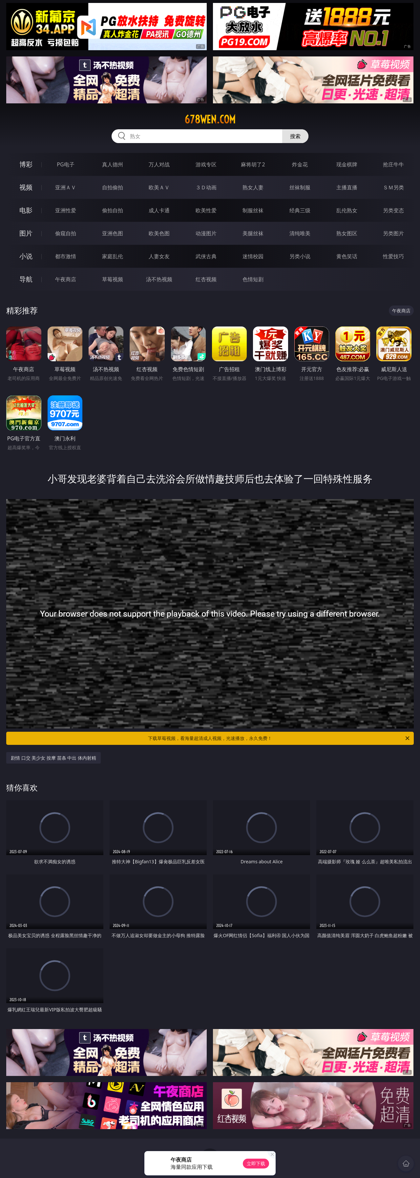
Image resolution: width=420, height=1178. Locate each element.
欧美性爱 (206, 210)
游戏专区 (206, 164)
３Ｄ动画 (206, 187)
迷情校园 (252, 256)
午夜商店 (65, 279)
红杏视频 (206, 279)
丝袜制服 (299, 187)
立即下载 (256, 1163)
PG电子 (65, 164)
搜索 (295, 136)
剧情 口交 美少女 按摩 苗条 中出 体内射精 (53, 758)
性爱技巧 (393, 256)
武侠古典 (206, 256)
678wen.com (210, 119)
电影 (25, 210)
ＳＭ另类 (393, 187)
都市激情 (65, 256)
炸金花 (300, 164)
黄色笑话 (346, 256)
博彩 (25, 164)
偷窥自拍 (65, 233)
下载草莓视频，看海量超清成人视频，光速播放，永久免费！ (279, 738)
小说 (25, 256)
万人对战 (159, 164)
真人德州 (112, 164)
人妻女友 (159, 256)
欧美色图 (159, 233)
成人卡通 (159, 210)
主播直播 (346, 187)
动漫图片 (206, 233)
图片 (25, 233)
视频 (25, 187)
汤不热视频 (159, 279)
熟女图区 (346, 233)
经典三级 (299, 210)
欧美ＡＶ (159, 187)
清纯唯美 (299, 233)
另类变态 (393, 210)
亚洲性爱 (65, 210)
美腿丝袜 (252, 233)
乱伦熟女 (346, 210)
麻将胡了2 (253, 164)
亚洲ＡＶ (65, 187)
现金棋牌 (346, 164)
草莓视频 (112, 279)
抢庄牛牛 (393, 164)
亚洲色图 (112, 233)
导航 (25, 279)
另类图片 (393, 233)
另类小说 (299, 256)
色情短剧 (252, 279)
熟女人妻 (252, 187)
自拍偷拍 (112, 187)
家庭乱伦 (112, 256)
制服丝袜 (252, 210)
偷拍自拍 (112, 210)
